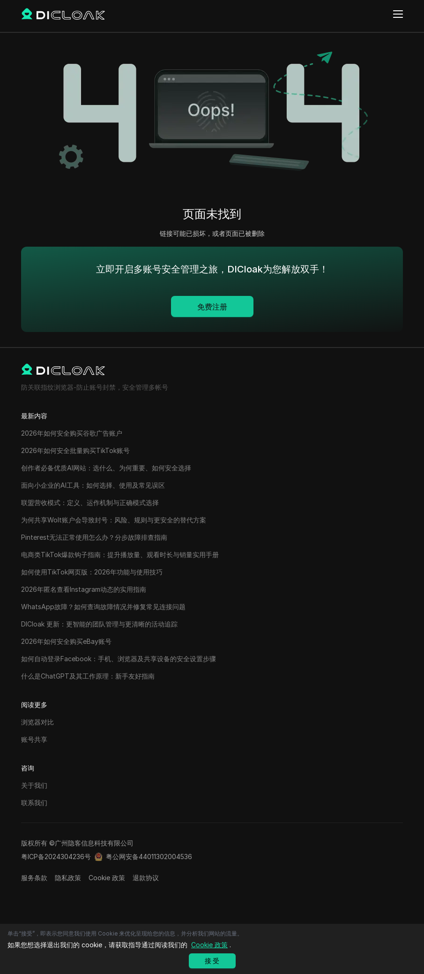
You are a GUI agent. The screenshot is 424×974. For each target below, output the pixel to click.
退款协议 (146, 878)
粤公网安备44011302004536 (149, 857)
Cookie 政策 (107, 878)
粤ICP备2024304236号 (56, 857)
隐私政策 (68, 878)
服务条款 (34, 878)
